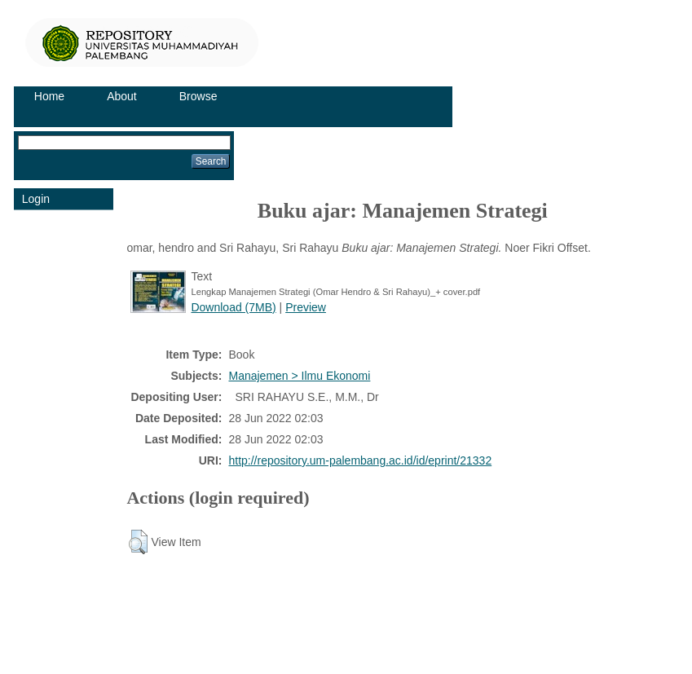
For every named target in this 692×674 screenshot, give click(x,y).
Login (36, 198)
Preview (305, 307)
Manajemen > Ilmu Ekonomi (299, 375)
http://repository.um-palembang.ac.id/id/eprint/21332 (359, 460)
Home (49, 96)
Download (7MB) (233, 307)
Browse (198, 96)
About (122, 96)
